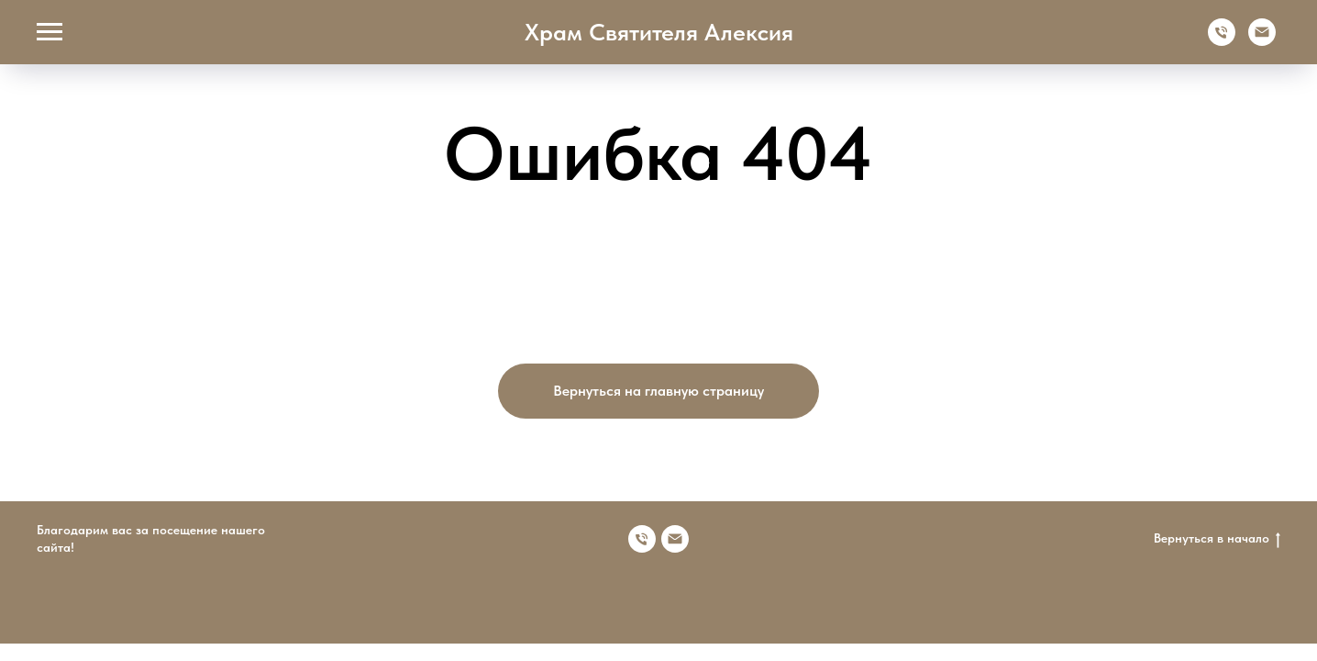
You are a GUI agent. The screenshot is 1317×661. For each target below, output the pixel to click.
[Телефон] (1221, 41)
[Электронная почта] (1262, 41)
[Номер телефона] (642, 539)
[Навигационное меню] (49, 32)
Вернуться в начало (1217, 539)
